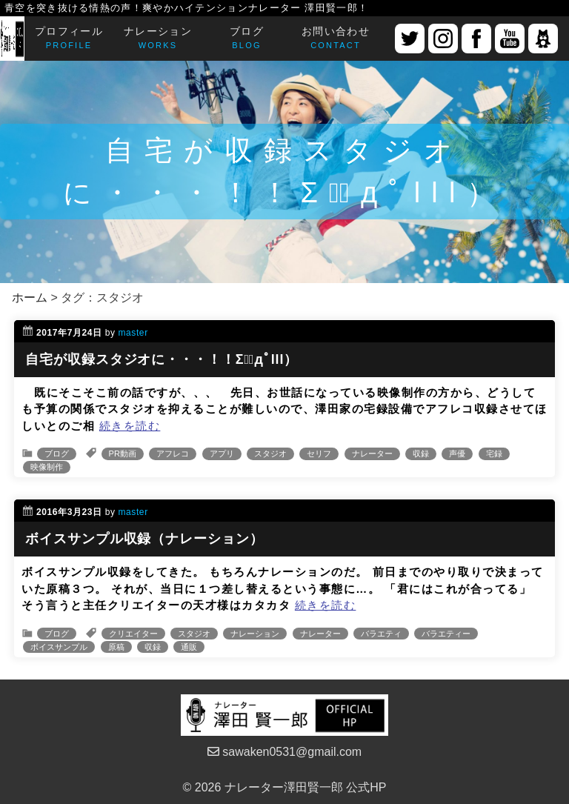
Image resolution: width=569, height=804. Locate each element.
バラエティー (446, 633)
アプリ (222, 453)
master (132, 333)
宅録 (494, 453)
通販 (189, 646)
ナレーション (254, 633)
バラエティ (381, 633)
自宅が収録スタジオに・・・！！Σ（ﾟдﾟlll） (161, 359)
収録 (421, 453)
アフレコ (172, 453)
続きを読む (130, 425)
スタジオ (270, 453)
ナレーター (372, 453)
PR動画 (122, 453)
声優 (457, 453)
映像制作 (46, 466)
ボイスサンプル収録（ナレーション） (144, 538)
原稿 (116, 646)
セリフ (319, 453)
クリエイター (133, 633)
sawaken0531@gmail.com (284, 751)
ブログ (56, 453)
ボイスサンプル (58, 646)
